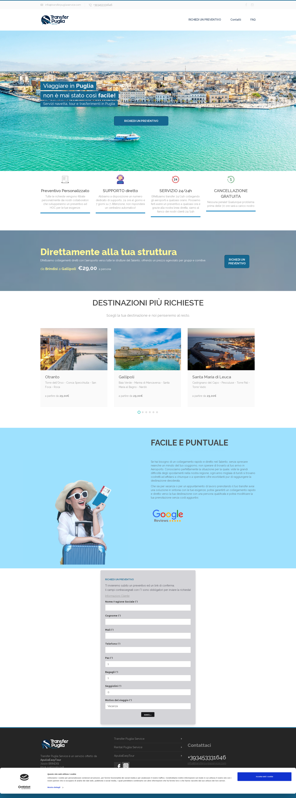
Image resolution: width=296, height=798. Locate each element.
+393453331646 (102, 4)
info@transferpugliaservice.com (63, 4)
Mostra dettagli (54, 792)
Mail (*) (109, 629)
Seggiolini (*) (113, 686)
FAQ (253, 19)
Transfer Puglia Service (129, 738)
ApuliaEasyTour (124, 755)
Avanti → (148, 714)
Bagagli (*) (111, 672)
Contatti (235, 19)
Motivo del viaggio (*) (118, 700)
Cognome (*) (113, 615)
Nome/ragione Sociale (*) (121, 601)
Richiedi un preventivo (141, 120)
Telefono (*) (112, 643)
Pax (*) (109, 657)
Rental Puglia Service (128, 747)
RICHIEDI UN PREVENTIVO (205, 19)
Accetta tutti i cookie (264, 781)
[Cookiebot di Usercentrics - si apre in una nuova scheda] (24, 791)
